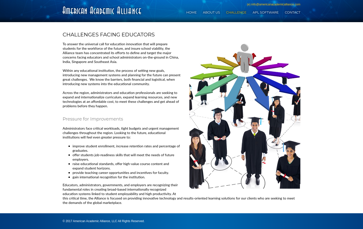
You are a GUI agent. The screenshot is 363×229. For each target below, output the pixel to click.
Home (191, 12)
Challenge (236, 12)
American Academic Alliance (102, 10)
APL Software (266, 12)
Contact (292, 12)
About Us (211, 12)
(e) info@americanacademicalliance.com (273, 4)
